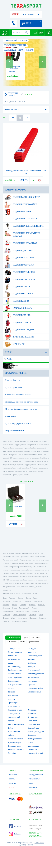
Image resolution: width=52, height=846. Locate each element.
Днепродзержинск (22, 611)
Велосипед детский (36, 674)
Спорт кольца (11, 416)
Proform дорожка (15, 670)
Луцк (13, 618)
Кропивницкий (8, 611)
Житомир (6, 608)
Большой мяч (33, 728)
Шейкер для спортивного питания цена (21, 402)
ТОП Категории (13, 637)
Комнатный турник (16, 724)
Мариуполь (38, 601)
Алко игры (32, 710)
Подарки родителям (19, 265)
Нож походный (34, 670)
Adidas (8, 359)
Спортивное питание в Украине (18, 395)
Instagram (15, 834)
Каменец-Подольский (19, 621)
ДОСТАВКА (13, 775)
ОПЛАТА (12, 779)
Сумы (14, 608)
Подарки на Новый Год (20, 243)
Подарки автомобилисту (22, 197)
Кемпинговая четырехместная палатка (15, 684)
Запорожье (6, 601)
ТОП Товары (12, 642)
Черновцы (35, 611)
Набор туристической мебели (14, 731)
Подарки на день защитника (24, 226)
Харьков (12, 598)
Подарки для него (18, 308)
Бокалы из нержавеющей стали (14, 659)
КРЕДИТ (12, 787)
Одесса (20, 598)
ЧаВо (22, 642)
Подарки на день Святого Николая (22, 233)
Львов (35, 598)
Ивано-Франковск (19, 615)
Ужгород (6, 621)
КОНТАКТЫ (33, 787)
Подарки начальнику (19, 272)
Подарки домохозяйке (20, 204)
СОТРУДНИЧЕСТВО (36, 775)
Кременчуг (6, 615)
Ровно (34, 608)
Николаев (27, 601)
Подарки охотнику (18, 294)
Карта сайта (39, 843)
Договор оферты (26, 845)
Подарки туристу (17, 322)
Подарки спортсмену (20, 258)
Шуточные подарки (19, 337)
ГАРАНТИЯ (13, 783)
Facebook (15, 826)
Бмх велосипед (14, 667)
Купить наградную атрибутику (18, 424)
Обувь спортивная (15, 739)
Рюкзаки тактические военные (13, 695)
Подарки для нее (17, 315)
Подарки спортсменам (14, 431)
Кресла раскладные (36, 732)
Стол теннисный (34, 692)
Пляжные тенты (14, 746)
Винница (6, 605)
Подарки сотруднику (19, 279)
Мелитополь (22, 618)
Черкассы (41, 605)
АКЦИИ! (15, 14)
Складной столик (15, 710)
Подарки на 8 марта (19, 211)
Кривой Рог (17, 601)
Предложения (33, 642)
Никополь (33, 618)
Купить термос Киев (13, 387)
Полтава (23, 605)
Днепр (28, 598)
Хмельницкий (24, 608)
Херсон (14, 605)
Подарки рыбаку (17, 286)
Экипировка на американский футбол (14, 717)
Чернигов (32, 605)
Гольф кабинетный (15, 506)
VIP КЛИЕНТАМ (34, 779)
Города (25, 637)
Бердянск (42, 618)
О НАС (31, 783)
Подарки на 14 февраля (20, 219)
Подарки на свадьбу (19, 330)
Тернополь (32, 615)
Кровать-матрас (14, 742)
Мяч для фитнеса (12, 380)
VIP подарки (14, 344)
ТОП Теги (35, 637)
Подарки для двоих (19, 250)
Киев (4, 598)
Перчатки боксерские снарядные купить (21, 409)
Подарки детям (16, 301)
